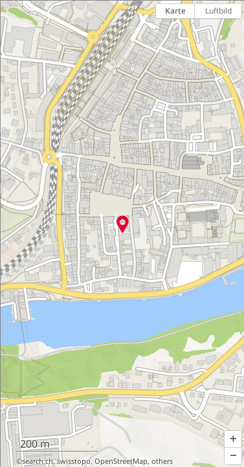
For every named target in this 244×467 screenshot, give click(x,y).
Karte (175, 10)
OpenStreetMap (121, 461)
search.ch (37, 461)
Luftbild (218, 10)
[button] (233, 439)
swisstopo (74, 461)
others (162, 461)
